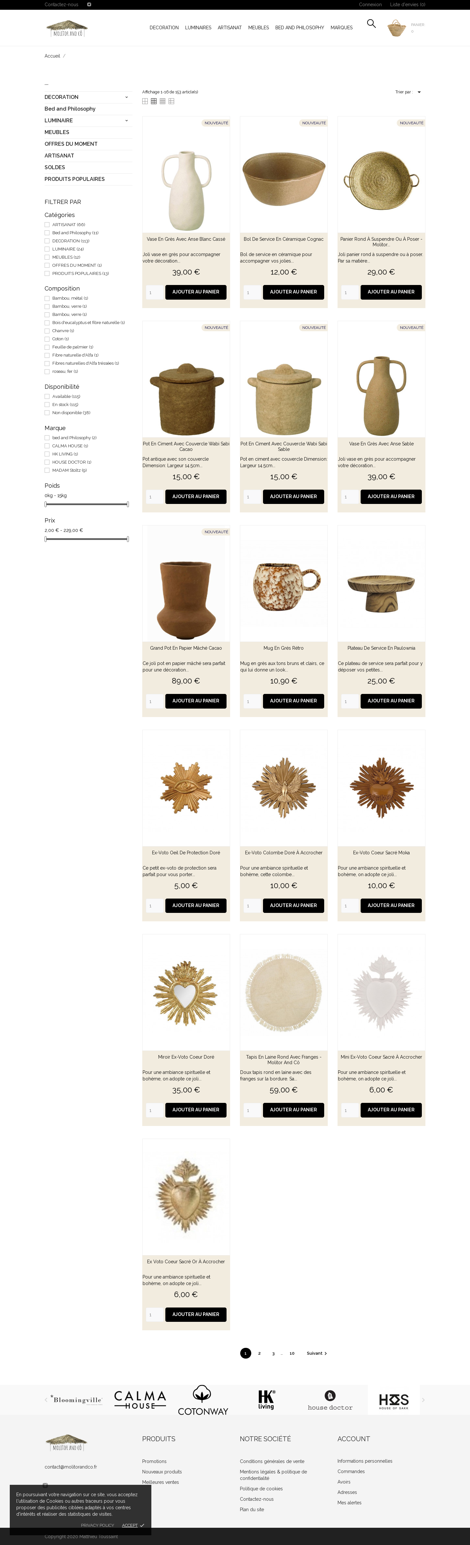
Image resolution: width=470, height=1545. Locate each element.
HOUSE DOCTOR (71, 462)
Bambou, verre (69, 306)
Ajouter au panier (196, 291)
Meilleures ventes (160, 1482)
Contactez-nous (61, 4)
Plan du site (252, 1509)
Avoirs (344, 1481)
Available (66, 396)
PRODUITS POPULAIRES (75, 179)
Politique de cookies (261, 1488)
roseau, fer (65, 371)
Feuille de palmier (72, 347)
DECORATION (164, 27)
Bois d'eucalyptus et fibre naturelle (88, 322)
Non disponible (71, 412)
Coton (60, 338)
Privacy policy (97, 1525)
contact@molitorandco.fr (71, 1467)
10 (293, 1353)
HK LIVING (65, 454)
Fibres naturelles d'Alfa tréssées (85, 363)
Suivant (318, 1353)
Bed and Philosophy (299, 27)
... (46, 82)
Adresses (347, 1492)
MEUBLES (258, 27)
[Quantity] (155, 292)
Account (354, 1439)
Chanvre (63, 330)
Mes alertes (350, 1502)
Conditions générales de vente (272, 1461)
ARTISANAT (230, 27)
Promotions (154, 1461)
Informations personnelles (365, 1461)
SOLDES (55, 167)
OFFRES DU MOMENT (71, 144)
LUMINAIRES (198, 27)
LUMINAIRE (59, 120)
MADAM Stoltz (69, 470)
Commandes (351, 1471)
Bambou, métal (70, 298)
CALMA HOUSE (70, 445)
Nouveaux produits (162, 1471)
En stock (65, 404)
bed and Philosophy (74, 437)
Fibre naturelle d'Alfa (75, 355)
